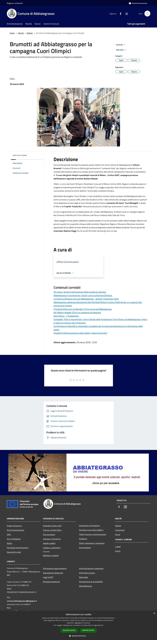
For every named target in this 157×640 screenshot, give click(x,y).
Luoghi (118, 546)
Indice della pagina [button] (20, 155)
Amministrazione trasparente (91, 568)
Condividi (121, 44)
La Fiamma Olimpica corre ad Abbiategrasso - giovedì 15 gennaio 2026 (86, 299)
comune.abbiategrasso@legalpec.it (22, 600)
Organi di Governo (14, 525)
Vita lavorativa (49, 534)
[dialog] (78, 625)
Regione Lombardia (15, 3)
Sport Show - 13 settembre (66, 316)
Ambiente (83, 538)
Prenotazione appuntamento (55, 568)
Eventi (118, 550)
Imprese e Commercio (52, 538)
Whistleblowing (85, 586)
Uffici (9, 534)
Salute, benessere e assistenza (91, 543)
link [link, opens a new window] (102, 625)
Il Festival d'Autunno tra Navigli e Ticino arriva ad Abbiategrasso (83, 309)
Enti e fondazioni (14, 538)
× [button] (154, 613)
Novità (21, 33)
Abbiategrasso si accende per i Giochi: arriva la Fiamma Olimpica (83, 295)
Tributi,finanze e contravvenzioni (92, 534)
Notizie (30, 33)
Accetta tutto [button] (69, 630)
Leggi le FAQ (48, 577)
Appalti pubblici (49, 543)
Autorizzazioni (85, 547)
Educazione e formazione (89, 525)
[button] (78, 636)
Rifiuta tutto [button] (88, 630)
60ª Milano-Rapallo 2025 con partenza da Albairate (77, 312)
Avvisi (117, 534)
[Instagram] (125, 13)
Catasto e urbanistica (52, 547)
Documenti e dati (14, 552)
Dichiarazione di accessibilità (91, 581)
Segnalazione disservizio (53, 572)
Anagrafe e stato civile (52, 525)
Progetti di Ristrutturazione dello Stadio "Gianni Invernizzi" (80, 333)
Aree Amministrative (15, 530)
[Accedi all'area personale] (138, 3)
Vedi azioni (121, 49)
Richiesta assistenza (51, 581)
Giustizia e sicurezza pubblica (91, 529)
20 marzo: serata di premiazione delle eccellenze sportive (80, 292)
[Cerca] (147, 13)
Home (12, 33)
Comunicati (120, 530)
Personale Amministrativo (17, 547)
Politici (9, 543)
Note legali (83, 577)
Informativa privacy (87, 572)
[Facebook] (119, 13)
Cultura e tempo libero (52, 530)
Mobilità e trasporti (51, 555)
